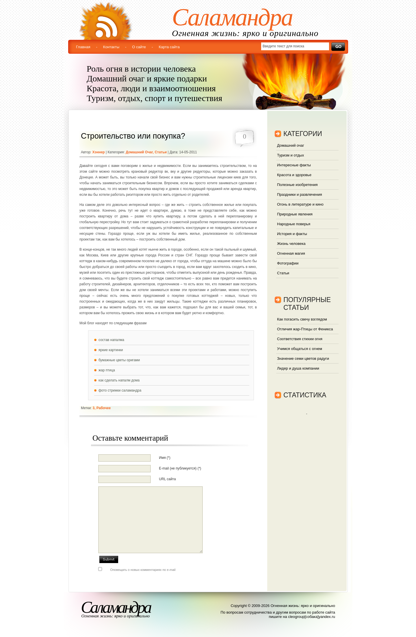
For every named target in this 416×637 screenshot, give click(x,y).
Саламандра (232, 17)
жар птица (107, 370)
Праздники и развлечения (299, 194)
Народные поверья (293, 224)
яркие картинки (111, 350)
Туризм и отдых (290, 155)
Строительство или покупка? (133, 136)
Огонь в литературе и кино (300, 204)
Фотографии (287, 263)
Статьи (161, 152)
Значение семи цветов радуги (303, 358)
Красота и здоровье (294, 175)
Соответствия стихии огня (299, 339)
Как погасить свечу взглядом (302, 319)
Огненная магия (291, 253)
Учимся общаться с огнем (299, 349)
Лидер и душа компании (298, 368)
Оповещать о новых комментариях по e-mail (142, 569)
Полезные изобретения (297, 184)
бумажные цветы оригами (119, 360)
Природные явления (295, 214)
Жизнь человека (291, 243)
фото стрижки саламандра (120, 390)
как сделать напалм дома (119, 380)
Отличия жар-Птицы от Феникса (305, 329)
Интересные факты (294, 165)
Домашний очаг (139, 152)
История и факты (292, 234)
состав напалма (111, 340)
